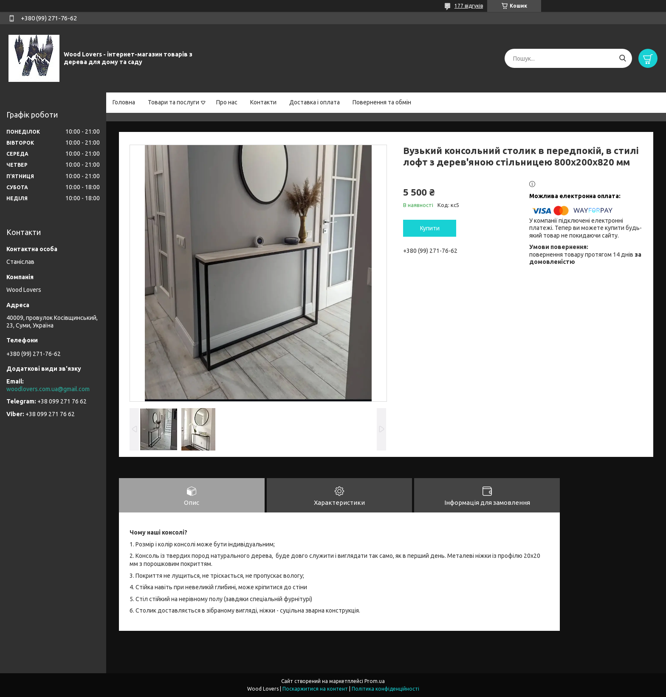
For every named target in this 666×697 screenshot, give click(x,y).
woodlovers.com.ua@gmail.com (48, 389)
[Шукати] (622, 58)
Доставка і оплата (314, 102)
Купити (430, 228)
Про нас (226, 102)
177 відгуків (468, 5)
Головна (124, 102)
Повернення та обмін (382, 102)
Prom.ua (374, 681)
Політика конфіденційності (385, 688)
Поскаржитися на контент (315, 688)
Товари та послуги (173, 102)
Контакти (263, 102)
